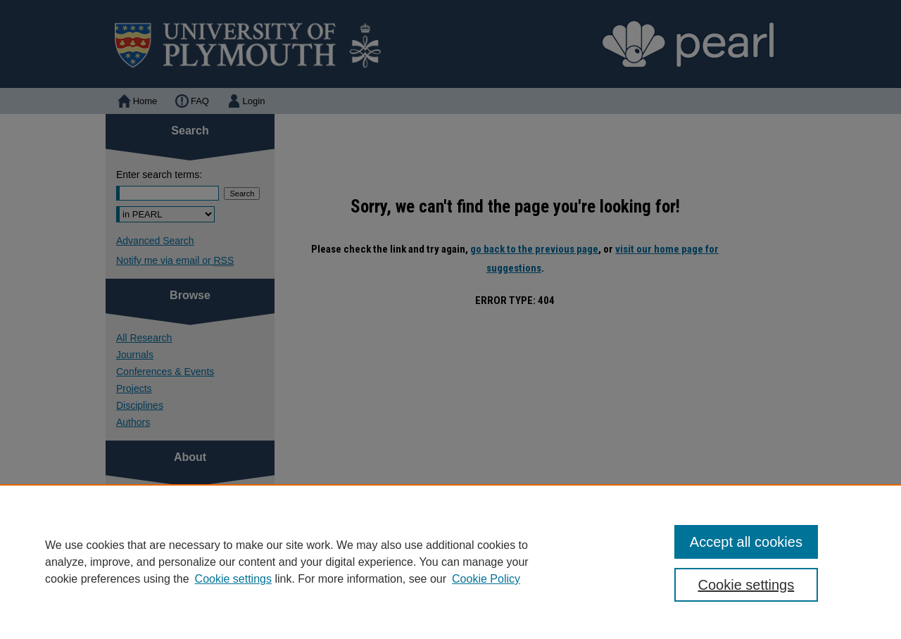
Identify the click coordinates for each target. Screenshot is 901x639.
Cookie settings (233, 579)
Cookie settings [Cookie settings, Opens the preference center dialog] (746, 585)
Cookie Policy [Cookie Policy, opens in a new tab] (486, 579)
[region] (450, 561)
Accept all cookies (746, 542)
